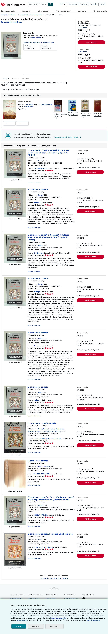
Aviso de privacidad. (93, 620)
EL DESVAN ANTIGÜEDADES (43, 547)
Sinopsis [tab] (6, 78)
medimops (37, 203)
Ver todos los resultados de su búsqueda (54, 578)
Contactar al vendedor (34, 182)
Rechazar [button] (35, 626)
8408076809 (29, 104)
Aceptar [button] (19, 626)
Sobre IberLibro (50, 598)
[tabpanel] (37, 86)
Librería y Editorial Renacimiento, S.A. (48, 439)
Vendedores (82, 11)
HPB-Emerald (38, 253)
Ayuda (102, 4)
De (31, 47)
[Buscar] (50, 4)
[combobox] (38, 4)
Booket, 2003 (28, 107)
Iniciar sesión (73, 4)
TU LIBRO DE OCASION (42, 474)
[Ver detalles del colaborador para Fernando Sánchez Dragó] (11, 22)
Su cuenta (83, 4)
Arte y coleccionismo (63, 11)
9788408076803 (46, 104)
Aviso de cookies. (22, 620)
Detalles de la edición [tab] (20, 78)
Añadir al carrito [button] (91, 42)
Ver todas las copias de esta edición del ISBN (38, 42)
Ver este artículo (82, 27)
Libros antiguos (43, 11)
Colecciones (26, 11)
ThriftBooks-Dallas (40, 168)
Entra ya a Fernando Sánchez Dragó (68, 137)
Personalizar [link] (54, 626)
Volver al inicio (54, 589)
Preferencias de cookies (58, 618)
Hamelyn (37, 292)
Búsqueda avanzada (8, 11)
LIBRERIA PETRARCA (41, 515)
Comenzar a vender (100, 11)
